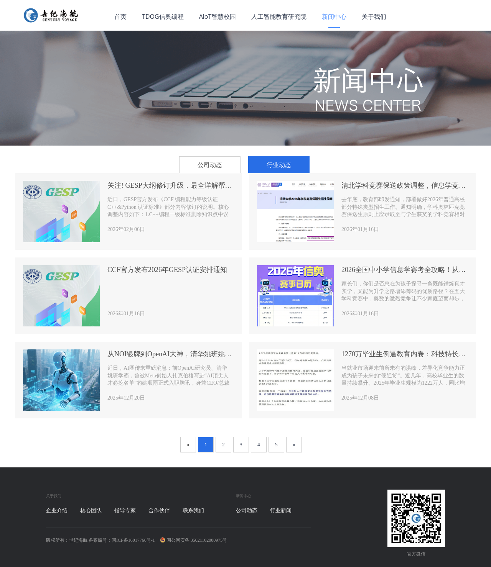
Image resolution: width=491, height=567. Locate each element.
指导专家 (125, 510)
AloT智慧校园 (217, 16)
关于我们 (374, 16)
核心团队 (91, 510)
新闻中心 (334, 16)
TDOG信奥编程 (163, 16)
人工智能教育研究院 (278, 16)
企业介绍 (57, 510)
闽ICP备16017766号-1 (133, 540)
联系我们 (193, 510)
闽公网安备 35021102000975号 (193, 540)
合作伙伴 (159, 510)
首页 (120, 16)
